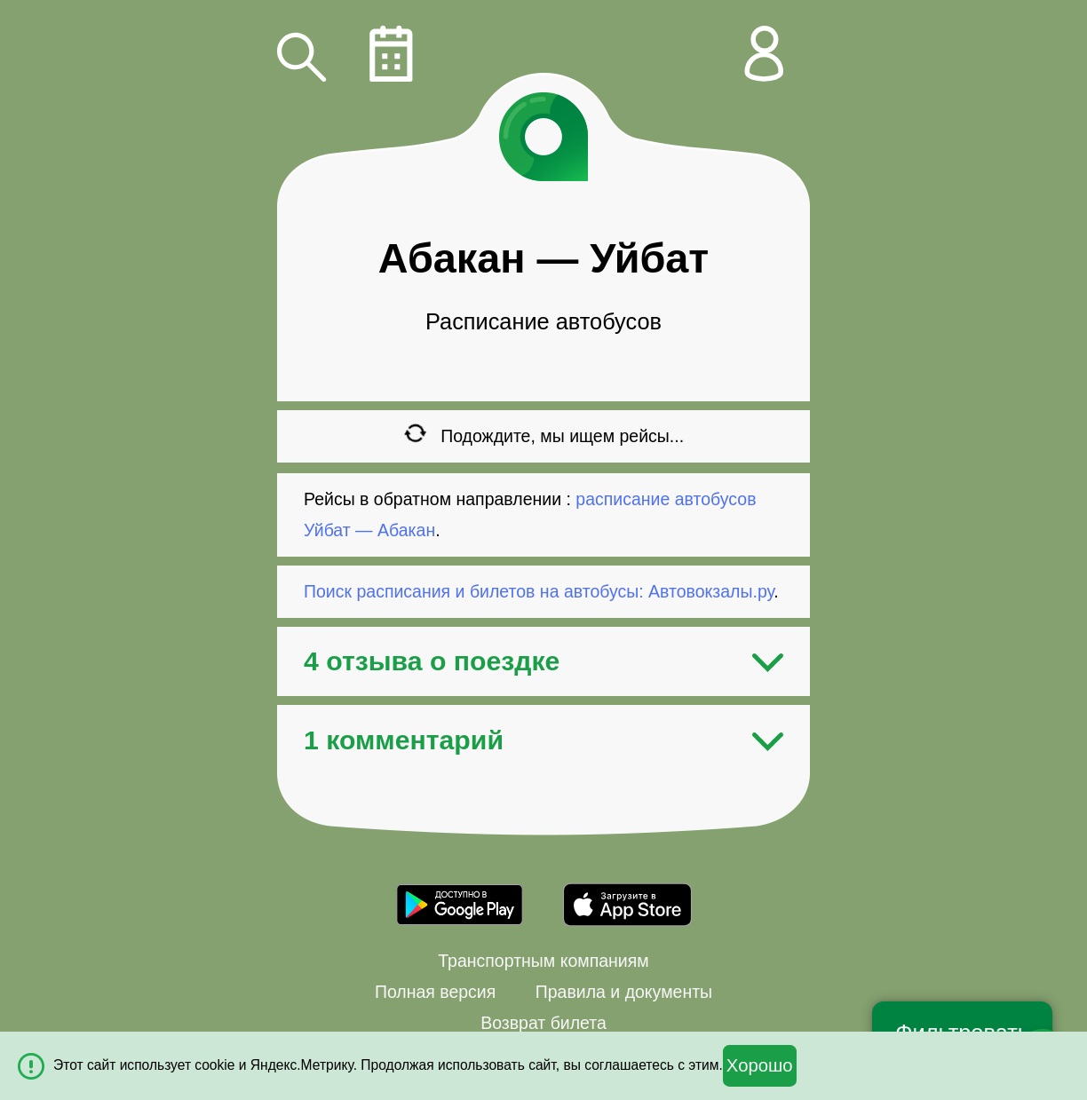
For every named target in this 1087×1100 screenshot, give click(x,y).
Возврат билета (543, 1023)
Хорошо (759, 1065)
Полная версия (435, 991)
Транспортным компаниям (543, 960)
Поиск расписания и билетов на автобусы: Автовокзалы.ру (539, 591)
